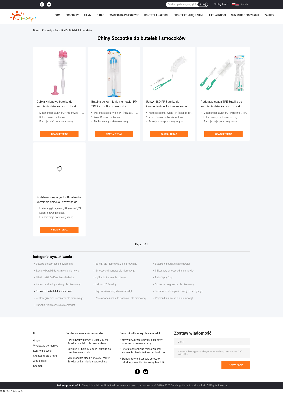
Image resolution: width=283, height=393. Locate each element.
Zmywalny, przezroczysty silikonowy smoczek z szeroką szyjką (142, 341)
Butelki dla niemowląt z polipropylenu (116, 263)
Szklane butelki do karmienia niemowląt (58, 270)
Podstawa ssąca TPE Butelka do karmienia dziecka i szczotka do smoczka (221, 104)
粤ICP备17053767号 (11, 391)
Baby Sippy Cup (163, 277)
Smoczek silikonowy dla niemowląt (115, 270)
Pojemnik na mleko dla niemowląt (174, 298)
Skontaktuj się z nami (188, 15)
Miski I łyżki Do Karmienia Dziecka (55, 277)
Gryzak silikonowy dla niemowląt (113, 291)
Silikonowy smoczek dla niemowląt (174, 270)
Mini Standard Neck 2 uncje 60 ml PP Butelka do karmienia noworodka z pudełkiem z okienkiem (89, 360)
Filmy (87, 15)
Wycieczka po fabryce (124, 15)
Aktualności (217, 15)
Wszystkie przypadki (245, 15)
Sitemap (38, 365)
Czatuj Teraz (221, 4)
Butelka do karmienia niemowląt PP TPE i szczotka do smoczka (114, 104)
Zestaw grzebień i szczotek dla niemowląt (59, 298)
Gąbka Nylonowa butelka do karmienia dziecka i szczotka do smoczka (57, 104)
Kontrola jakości (156, 15)
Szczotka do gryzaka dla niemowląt (175, 284)
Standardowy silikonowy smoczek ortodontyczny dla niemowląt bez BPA (143, 360)
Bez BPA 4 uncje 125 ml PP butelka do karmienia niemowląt (89, 350)
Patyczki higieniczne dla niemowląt (55, 305)
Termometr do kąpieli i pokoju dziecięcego (178, 291)
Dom (57, 15)
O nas (100, 15)
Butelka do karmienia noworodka (54, 263)
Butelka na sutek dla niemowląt (172, 263)
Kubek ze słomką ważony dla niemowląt (58, 284)
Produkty (72, 15)
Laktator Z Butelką (105, 284)
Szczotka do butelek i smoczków (54, 291)
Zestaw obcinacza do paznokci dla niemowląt (120, 298)
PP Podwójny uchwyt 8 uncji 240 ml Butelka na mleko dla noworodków (88, 341)
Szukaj (202, 4)
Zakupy (269, 15)
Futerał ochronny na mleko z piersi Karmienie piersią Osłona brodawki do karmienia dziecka (143, 351)
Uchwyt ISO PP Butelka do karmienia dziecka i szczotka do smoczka (166, 104)
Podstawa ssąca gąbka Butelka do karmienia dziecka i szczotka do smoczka (59, 200)
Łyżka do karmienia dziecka (110, 277)
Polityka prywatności (68, 385)
